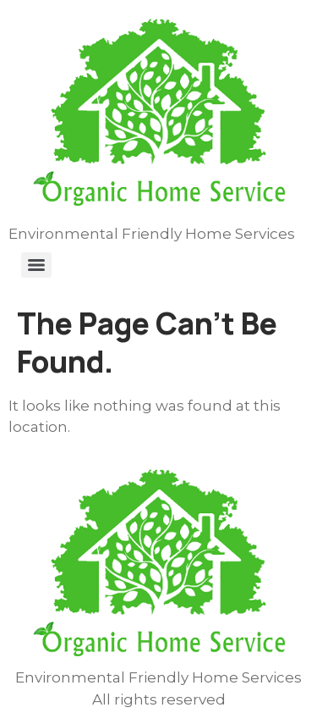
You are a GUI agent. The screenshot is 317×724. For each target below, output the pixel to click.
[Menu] (36, 265)
